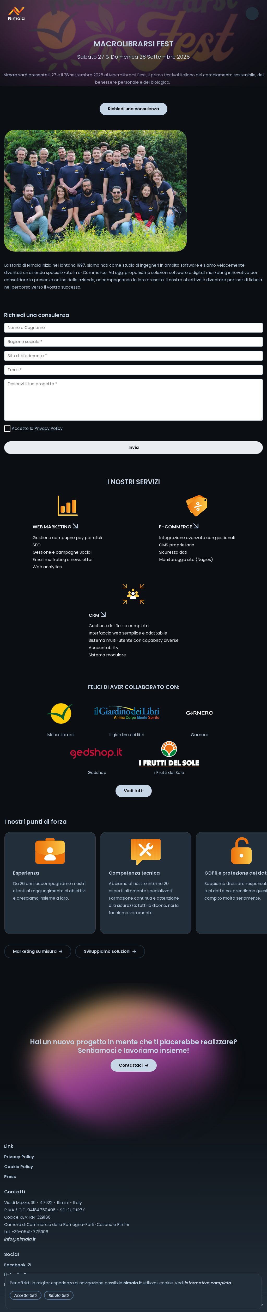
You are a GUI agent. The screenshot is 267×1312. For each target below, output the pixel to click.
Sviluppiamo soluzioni (110, 951)
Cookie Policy (18, 1167)
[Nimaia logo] (16, 19)
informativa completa (208, 1283)
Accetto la (37, 428)
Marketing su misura (37, 951)
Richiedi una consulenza (133, 109)
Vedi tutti (133, 791)
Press (10, 1177)
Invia (134, 447)
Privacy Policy (48, 428)
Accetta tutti (25, 1295)
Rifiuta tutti (59, 1295)
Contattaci (133, 1065)
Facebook (17, 1265)
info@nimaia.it (19, 1239)
